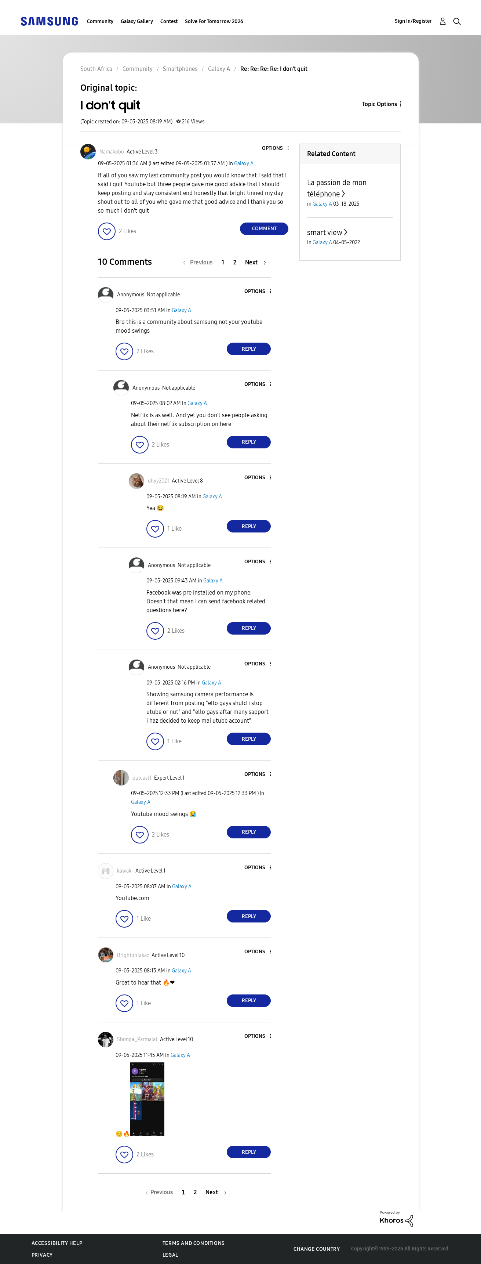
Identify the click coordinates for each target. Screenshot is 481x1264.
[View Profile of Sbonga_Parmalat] (137, 1039)
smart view (324, 232)
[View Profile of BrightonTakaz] (133, 955)
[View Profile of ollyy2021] (158, 481)
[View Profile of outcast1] (142, 778)
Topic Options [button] (379, 104)
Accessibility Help (57, 1243)
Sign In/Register (413, 21)
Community (100, 21)
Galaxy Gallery (137, 21)
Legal (170, 1255)
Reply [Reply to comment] (249, 349)
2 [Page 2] (234, 262)
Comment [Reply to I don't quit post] (264, 228)
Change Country (317, 1249)
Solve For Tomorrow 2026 (214, 21)
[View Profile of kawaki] (125, 871)
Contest (169, 21)
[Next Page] (255, 262)
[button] (276, 148)
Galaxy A (244, 163)
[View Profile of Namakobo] (111, 152)
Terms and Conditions (194, 1243)
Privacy (42, 1255)
